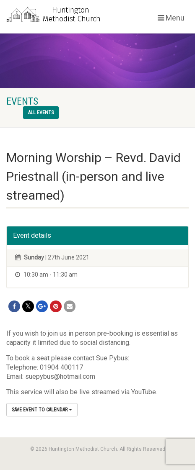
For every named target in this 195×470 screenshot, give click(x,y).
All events (41, 113)
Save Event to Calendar (42, 410)
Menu (171, 17)
